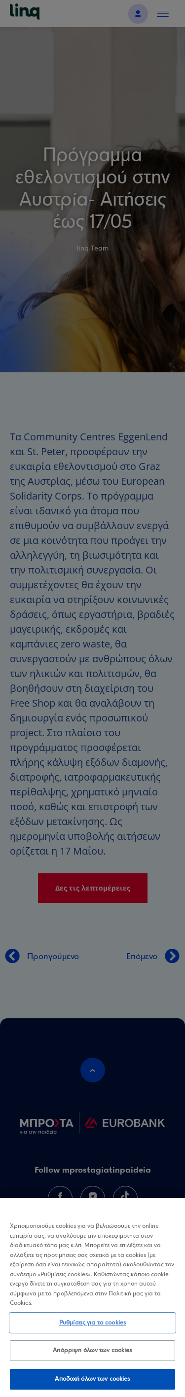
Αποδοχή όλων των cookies (92, 1383)
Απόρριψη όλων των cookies (92, 1355)
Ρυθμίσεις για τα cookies (92, 1327)
